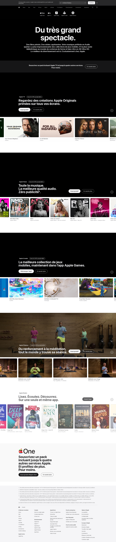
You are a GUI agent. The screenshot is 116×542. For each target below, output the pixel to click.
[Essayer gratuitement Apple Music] (74, 191)
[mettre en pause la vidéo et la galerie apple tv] (112, 110)
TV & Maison (21, 525)
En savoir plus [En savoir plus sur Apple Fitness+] (87, 351)
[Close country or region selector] (97, 3)
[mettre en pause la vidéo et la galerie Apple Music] (112, 192)
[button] (73, 3)
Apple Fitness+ (37, 531)
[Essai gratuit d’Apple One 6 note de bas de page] (28, 476)
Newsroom (84, 526)
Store (20, 513)
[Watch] (46, 7)
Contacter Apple (85, 540)
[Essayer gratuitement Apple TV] (24, 110)
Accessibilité (84, 513)
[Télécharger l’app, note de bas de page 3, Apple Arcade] (26, 271)
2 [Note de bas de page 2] (39, 192)
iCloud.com (36, 517)
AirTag (20, 528)
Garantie (84, 532)
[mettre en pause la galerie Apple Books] (112, 400)
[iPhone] (40, 7)
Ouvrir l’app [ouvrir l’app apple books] (88, 400)
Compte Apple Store (38, 515)
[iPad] (34, 7)
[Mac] (29, 7)
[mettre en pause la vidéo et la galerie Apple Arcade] (112, 272)
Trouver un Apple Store (55, 513)
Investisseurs (84, 534)
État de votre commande (55, 532)
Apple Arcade (37, 529)
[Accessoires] (78, 7)
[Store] (24, 7)
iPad (20, 517)
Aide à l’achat (53, 534)
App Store (36, 533)
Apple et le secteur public (71, 528)
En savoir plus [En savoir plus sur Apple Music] (87, 191)
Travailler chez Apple (86, 530)
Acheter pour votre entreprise (72, 515)
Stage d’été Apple (54, 523)
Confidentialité (85, 517)
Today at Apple (53, 517)
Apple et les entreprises (71, 513)
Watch (20, 521)
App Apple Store (53, 525)
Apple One (36, 523)
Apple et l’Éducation (70, 520)
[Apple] (19, 7)
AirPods (20, 523)
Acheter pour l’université (71, 523)
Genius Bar (52, 515)
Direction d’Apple (85, 528)
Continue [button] (91, 2)
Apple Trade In (53, 530)
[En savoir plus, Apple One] (47, 476)
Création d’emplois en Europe (88, 538)
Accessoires (21, 530)
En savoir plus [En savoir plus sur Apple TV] (37, 109)
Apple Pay (21, 537)
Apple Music (37, 527)
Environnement (85, 515)
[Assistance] (86, 7)
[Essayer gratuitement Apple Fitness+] (74, 351)
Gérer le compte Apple (39, 513)
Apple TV (36, 525)
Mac (19, 515)
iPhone (20, 519)
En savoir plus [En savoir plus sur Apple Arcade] (41, 271)
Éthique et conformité (86, 536)
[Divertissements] (69, 7)
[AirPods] (52, 7)
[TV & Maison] (59, 7)
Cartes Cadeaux (22, 532)
